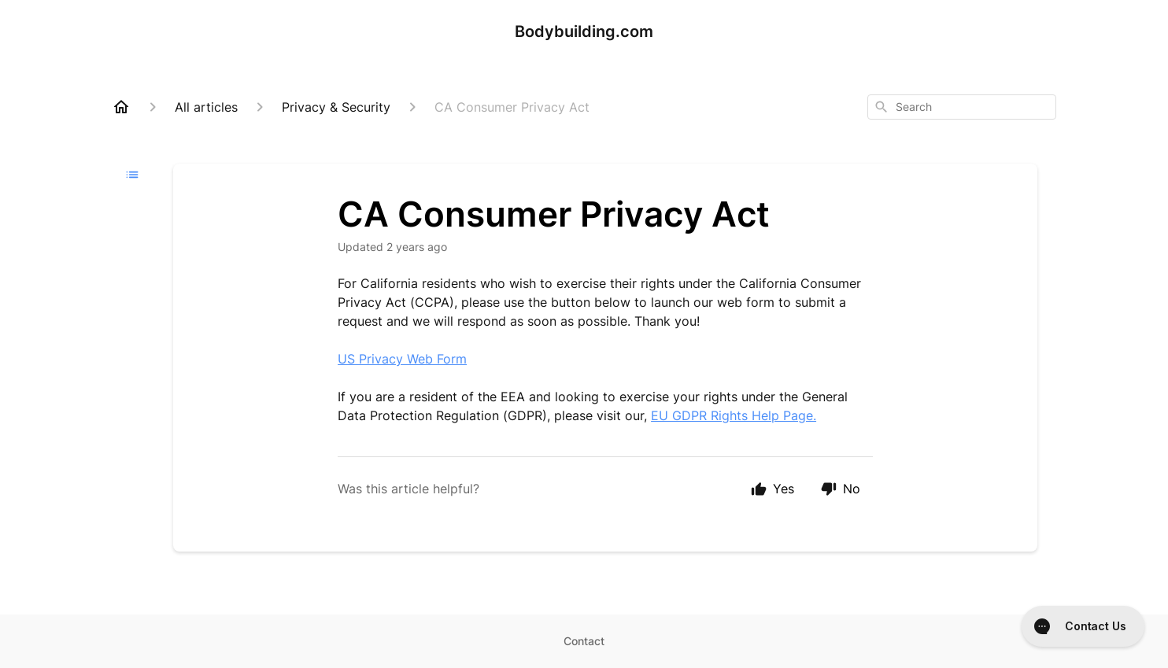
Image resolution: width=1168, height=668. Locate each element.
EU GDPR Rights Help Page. (733, 415)
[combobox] (961, 107)
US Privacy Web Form (402, 359)
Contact (584, 641)
